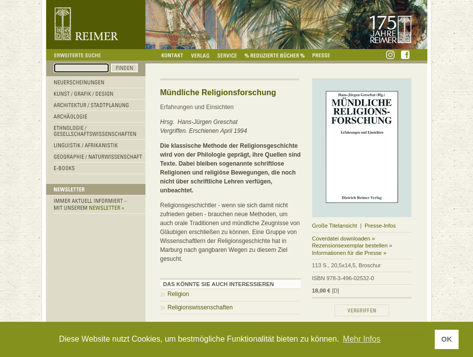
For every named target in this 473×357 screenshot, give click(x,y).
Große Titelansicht (334, 226)
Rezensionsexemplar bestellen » (352, 245)
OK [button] (446, 339)
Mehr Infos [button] (362, 339)
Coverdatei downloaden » (343, 238)
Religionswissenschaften (200, 307)
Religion (178, 294)
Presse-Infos (380, 226)
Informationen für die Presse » (349, 253)
